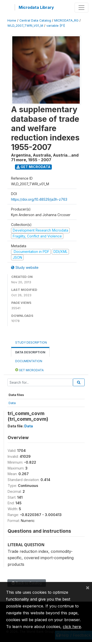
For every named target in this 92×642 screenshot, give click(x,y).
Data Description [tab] (30, 352)
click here (72, 626)
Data (12, 403)
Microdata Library (36, 7)
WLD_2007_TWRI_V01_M (25, 25)
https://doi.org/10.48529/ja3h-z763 (39, 199)
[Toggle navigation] (81, 7)
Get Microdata (33, 167)
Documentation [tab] (28, 361)
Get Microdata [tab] (29, 370)
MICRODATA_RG (66, 20)
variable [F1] (55, 25)
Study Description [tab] (31, 342)
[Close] (88, 587)
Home (11, 20)
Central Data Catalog (35, 20)
